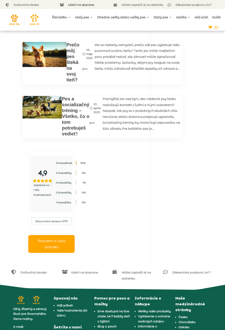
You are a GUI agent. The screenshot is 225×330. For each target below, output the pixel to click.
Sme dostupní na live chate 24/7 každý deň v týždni (113, 210)
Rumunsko (186, 236)
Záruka (143, 240)
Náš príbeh (65, 199)
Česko (183, 211)
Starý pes (161, 17)
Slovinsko (185, 241)
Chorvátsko (187, 216)
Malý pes (82, 17)
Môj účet (201, 17)
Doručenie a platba (152, 245)
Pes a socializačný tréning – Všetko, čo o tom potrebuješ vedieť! (65, 115)
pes (72, 68)
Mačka (181, 17)
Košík (216, 17)
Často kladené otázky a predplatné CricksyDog (73, 243)
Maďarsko (185, 226)
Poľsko (183, 231)
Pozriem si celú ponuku (179, 134)
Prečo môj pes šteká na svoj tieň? (63, 62)
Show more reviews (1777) (179, 111)
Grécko (183, 221)
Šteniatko (59, 17)
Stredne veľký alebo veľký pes (121, 17)
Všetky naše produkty (154, 205)
